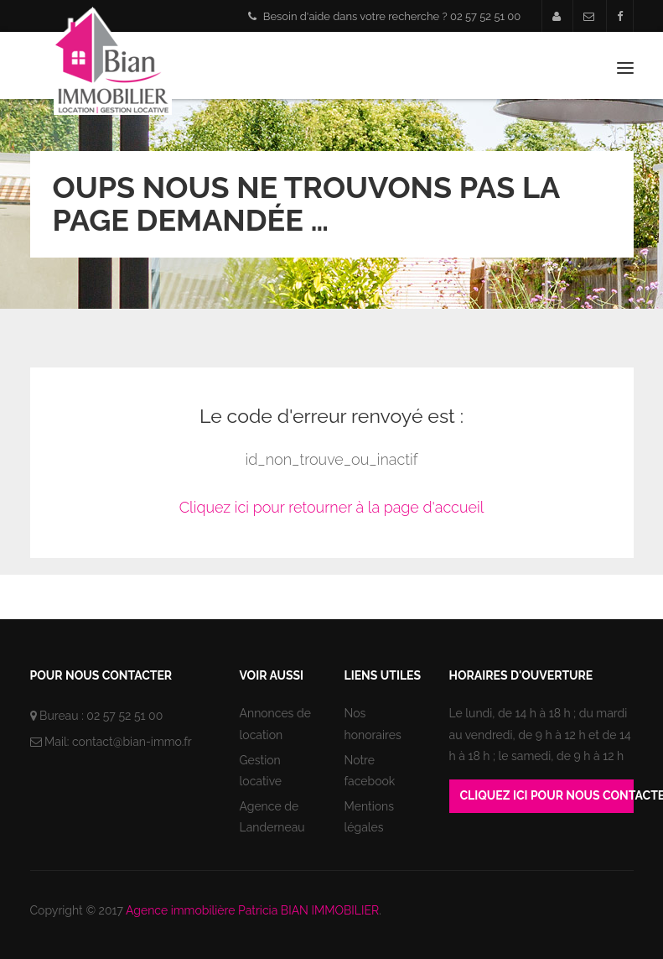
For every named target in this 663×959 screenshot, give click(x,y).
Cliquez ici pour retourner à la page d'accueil (331, 507)
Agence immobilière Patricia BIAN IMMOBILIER (252, 910)
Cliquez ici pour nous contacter (547, 795)
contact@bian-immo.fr (132, 741)
